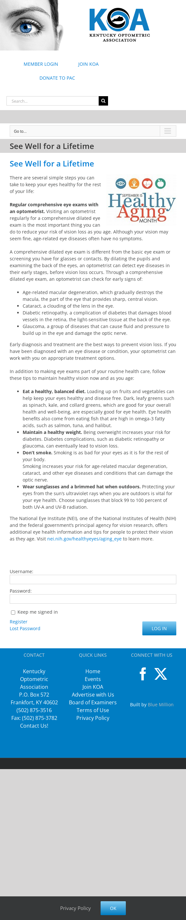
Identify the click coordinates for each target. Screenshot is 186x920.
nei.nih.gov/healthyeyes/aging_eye (84, 539)
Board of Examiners (93, 702)
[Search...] (52, 101)
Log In (159, 628)
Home (92, 671)
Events (93, 679)
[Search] (103, 101)
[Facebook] (143, 673)
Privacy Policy (92, 717)
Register (18, 622)
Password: (21, 591)
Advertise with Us (93, 694)
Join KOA (92, 686)
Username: (21, 571)
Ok (113, 908)
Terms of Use (93, 710)
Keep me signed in (37, 612)
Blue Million (161, 704)
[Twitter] (160, 673)
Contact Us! (34, 725)
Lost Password (25, 628)
